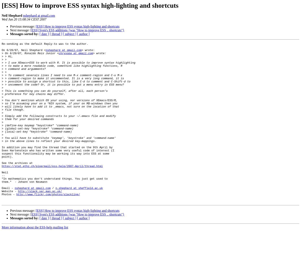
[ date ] (44, 34)
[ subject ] (69, 34)
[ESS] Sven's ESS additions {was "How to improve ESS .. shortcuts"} (77, 30)
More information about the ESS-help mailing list (35, 259)
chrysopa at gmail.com (76, 55)
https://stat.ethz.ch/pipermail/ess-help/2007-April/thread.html (52, 191)
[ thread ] (56, 34)
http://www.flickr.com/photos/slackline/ (48, 225)
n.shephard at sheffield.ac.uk (79, 217)
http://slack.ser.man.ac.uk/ (40, 221)
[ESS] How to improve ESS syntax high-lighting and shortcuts (78, 26)
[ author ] (83, 34)
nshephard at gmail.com (39, 15)
